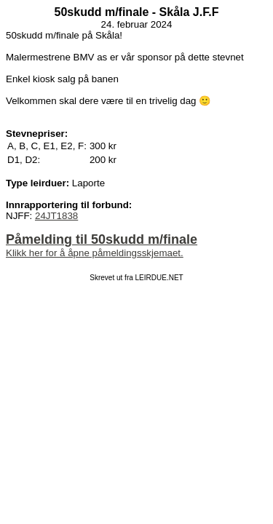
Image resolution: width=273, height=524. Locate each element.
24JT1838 (56, 215)
